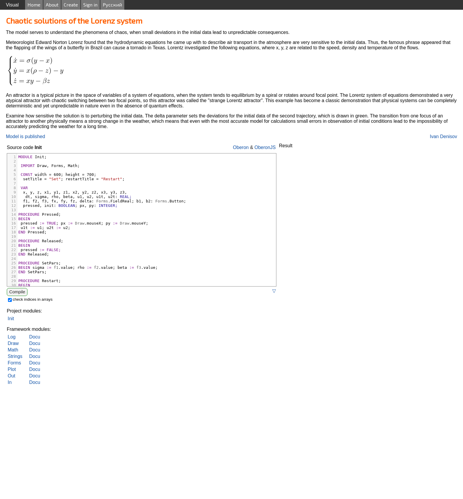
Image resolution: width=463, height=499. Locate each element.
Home (33, 4)
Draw (13, 343)
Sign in (90, 4)
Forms (14, 362)
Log (12, 336)
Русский (112, 4)
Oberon (241, 147)
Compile (17, 291)
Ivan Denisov (443, 136)
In (10, 382)
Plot (12, 369)
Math (13, 349)
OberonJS (265, 147)
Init (11, 318)
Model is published (25, 136)
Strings (15, 356)
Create (71, 4)
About (52, 4)
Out (11, 375)
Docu (34, 336)
